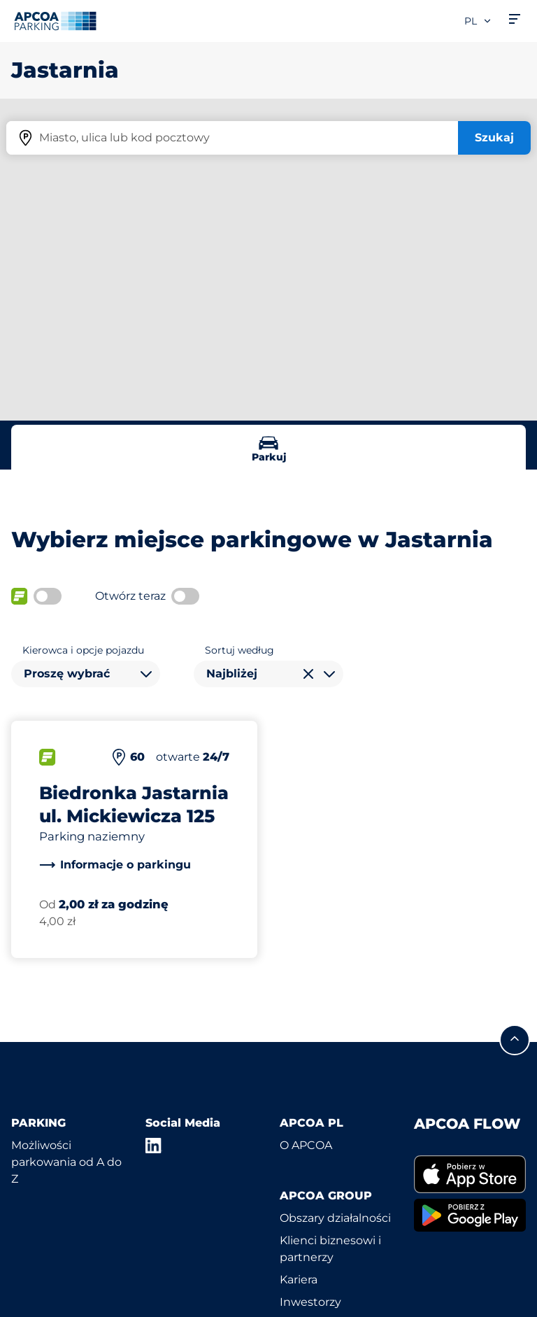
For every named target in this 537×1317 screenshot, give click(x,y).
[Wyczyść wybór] (308, 674)
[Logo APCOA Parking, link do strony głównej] (55, 21)
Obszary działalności (335, 1218)
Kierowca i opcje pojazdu (83, 650)
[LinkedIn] (153, 1145)
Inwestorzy (310, 1302)
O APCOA (306, 1145)
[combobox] (85, 674)
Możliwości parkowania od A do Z (66, 1162)
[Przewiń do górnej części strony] (514, 1039)
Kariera (298, 1279)
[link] (115, 865)
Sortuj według (239, 650)
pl (478, 21)
